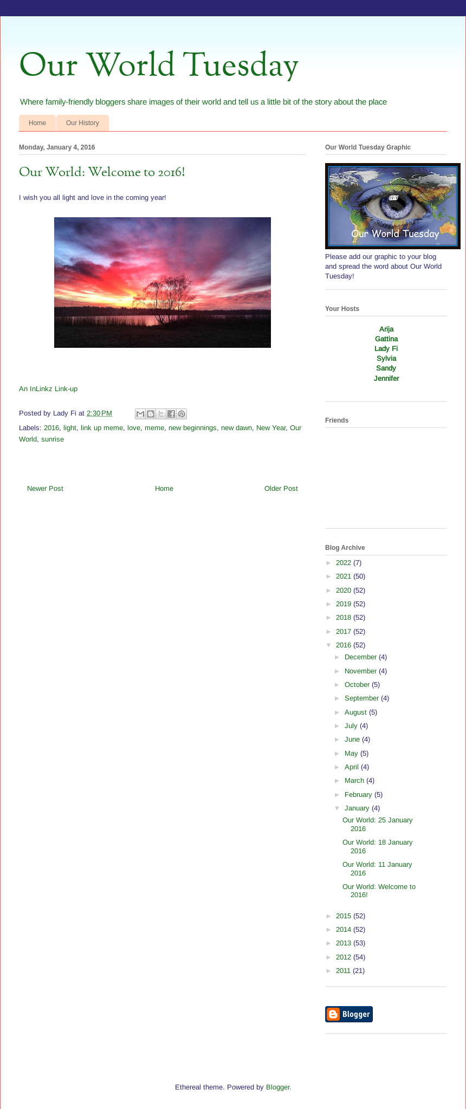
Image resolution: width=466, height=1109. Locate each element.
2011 (344, 971)
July (352, 726)
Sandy (386, 368)
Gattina (386, 339)
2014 (344, 929)
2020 (344, 590)
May (352, 753)
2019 (344, 604)
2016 (51, 428)
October (358, 684)
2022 (344, 563)
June (353, 739)
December (362, 657)
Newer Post (45, 488)
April (353, 767)
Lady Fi (386, 349)
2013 (344, 943)
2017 (344, 631)
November (362, 671)
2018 (344, 617)
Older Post (281, 488)
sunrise (52, 439)
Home (37, 123)
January (358, 808)
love (133, 428)
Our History (82, 123)
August (357, 712)
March (355, 780)
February (359, 794)
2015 (344, 916)
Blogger (277, 1087)
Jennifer (386, 378)
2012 (344, 957)
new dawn (236, 428)
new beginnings (193, 428)
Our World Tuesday (159, 66)
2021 (344, 576)
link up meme (102, 428)
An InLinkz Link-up (48, 389)
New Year (271, 428)
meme (154, 428)
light (69, 428)
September (363, 698)
